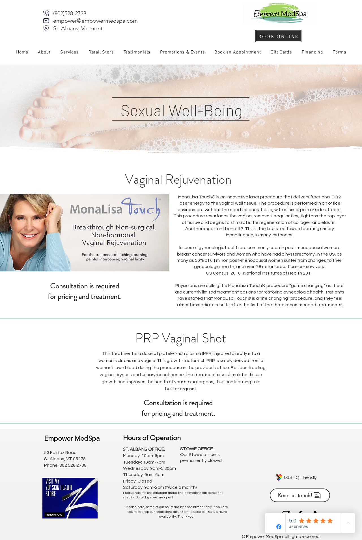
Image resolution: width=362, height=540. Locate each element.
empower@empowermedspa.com (95, 20)
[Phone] (46, 13)
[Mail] (46, 20)
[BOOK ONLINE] (278, 36)
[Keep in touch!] (300, 495)
